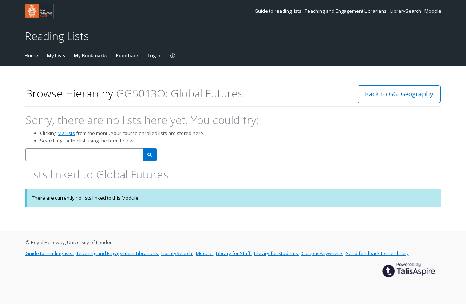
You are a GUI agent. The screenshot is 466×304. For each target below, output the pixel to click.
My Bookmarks (90, 55)
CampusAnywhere (322, 253)
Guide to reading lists (278, 11)
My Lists (56, 55)
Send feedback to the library (377, 253)
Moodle (432, 11)
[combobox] (84, 154)
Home (31, 55)
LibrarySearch (406, 11)
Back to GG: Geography (399, 93)
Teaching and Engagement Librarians (346, 11)
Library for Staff (234, 253)
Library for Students (276, 253)
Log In (154, 55)
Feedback (127, 55)
